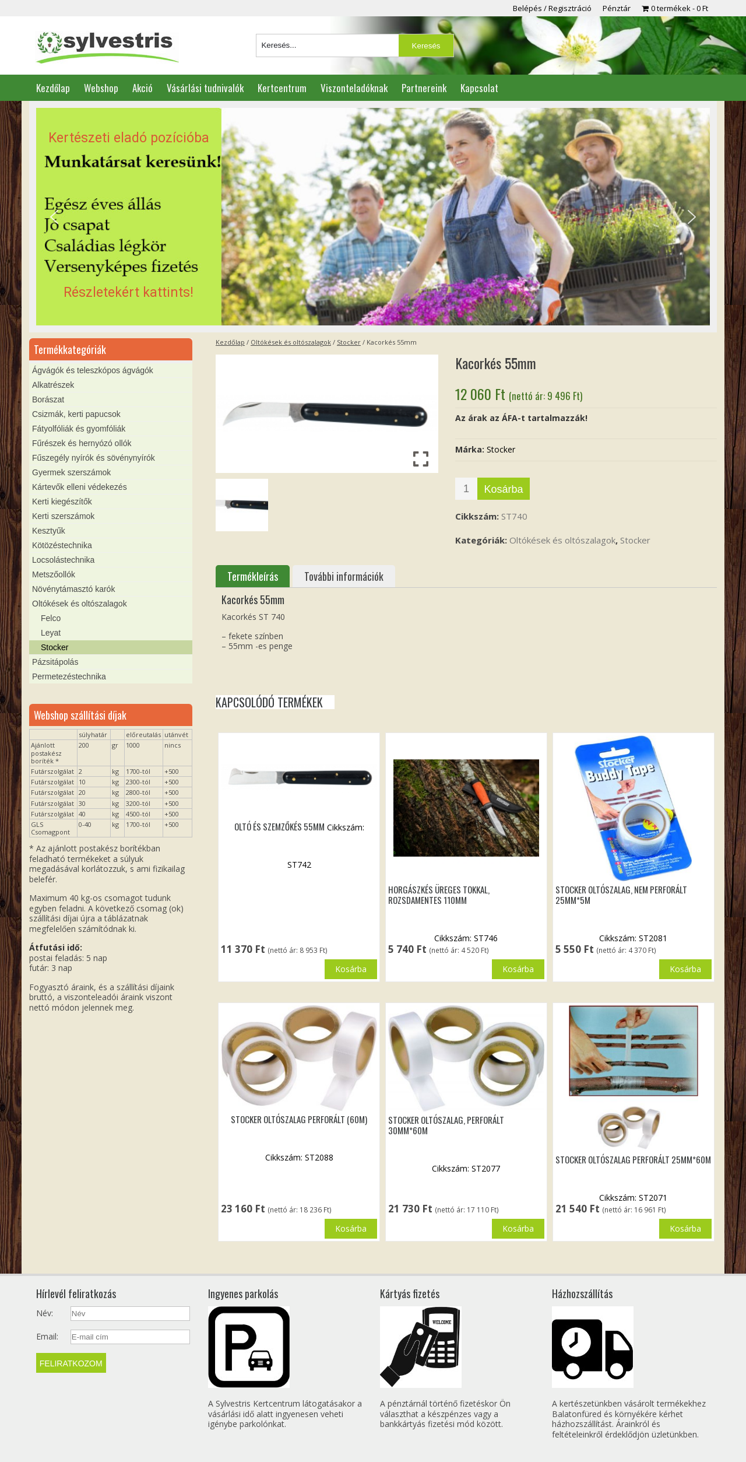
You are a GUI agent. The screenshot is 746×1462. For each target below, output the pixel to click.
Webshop (101, 87)
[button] (373, 217)
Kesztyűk (48, 530)
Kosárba (503, 489)
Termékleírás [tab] (252, 576)
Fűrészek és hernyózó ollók (81, 443)
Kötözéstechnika (62, 545)
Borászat (48, 399)
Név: (44, 1313)
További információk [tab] (343, 576)
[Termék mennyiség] (466, 489)
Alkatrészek (53, 385)
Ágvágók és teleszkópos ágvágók (92, 370)
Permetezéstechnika (69, 676)
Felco (51, 618)
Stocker (349, 342)
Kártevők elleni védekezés (79, 487)
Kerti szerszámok (63, 516)
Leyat (51, 632)
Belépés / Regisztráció (552, 8)
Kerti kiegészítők (62, 501)
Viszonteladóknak (354, 87)
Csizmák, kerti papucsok (76, 414)
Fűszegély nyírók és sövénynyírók (93, 457)
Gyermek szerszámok (71, 472)
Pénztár (617, 8)
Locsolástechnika (63, 560)
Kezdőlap (53, 87)
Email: (47, 1336)
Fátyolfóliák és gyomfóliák (78, 428)
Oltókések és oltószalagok (291, 342)
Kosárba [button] (351, 968)
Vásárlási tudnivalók (205, 87)
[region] (373, 217)
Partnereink (424, 87)
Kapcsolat (479, 87)
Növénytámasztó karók (73, 589)
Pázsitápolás (55, 662)
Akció (142, 87)
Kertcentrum (282, 87)
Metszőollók (53, 574)
